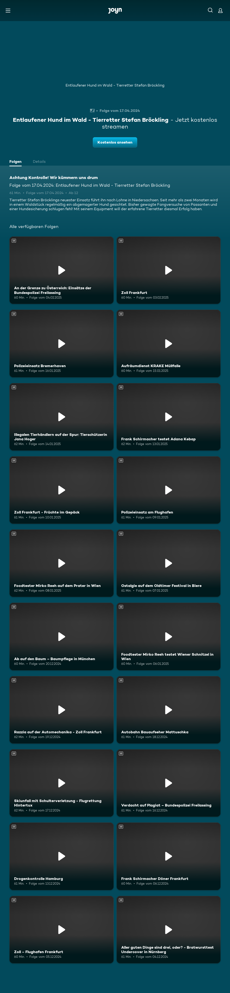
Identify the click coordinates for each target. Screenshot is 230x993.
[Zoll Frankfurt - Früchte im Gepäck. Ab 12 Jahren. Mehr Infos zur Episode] (61, 490)
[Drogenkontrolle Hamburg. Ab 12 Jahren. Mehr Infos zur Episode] (61, 856)
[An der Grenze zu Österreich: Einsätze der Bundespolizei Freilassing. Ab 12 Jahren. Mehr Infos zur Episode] (61, 270)
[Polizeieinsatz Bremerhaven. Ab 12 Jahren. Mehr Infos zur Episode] (61, 343)
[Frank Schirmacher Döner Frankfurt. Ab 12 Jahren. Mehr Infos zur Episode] (169, 856)
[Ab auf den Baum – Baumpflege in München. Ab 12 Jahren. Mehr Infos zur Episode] (61, 636)
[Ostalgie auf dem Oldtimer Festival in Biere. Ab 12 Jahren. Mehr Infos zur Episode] (169, 563)
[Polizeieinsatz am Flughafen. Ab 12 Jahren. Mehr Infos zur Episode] (169, 490)
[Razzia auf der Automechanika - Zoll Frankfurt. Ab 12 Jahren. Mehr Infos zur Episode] (61, 710)
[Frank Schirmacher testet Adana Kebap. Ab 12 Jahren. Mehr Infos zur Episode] (169, 417)
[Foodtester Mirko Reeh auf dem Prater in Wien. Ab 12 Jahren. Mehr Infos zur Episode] (61, 563)
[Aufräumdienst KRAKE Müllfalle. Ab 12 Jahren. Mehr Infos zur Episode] (169, 343)
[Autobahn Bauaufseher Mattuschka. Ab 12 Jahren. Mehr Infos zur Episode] (169, 710)
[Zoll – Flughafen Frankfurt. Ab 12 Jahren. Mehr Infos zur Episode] (61, 929)
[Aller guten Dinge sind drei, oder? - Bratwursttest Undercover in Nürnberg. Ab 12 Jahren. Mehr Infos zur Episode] (169, 929)
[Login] (220, 10)
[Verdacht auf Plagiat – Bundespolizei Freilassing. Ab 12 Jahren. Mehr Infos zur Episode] (169, 783)
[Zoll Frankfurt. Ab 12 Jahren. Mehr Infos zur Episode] (169, 270)
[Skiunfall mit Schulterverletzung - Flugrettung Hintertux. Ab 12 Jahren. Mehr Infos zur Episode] (61, 783)
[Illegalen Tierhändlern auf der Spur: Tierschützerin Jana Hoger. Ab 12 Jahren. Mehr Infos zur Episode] (61, 417)
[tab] (16, 162)
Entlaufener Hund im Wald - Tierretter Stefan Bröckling (115, 85)
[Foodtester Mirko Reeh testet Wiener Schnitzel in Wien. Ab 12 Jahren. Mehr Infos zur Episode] (169, 636)
